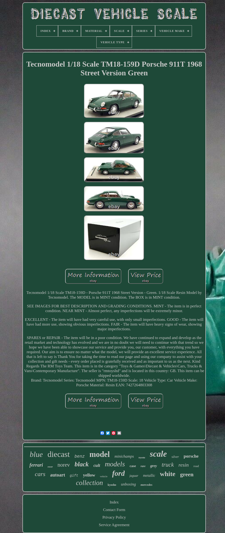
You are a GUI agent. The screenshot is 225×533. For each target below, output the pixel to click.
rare (143, 466)
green (187, 474)
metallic (149, 475)
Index (114, 502)
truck (168, 464)
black (82, 464)
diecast (58, 454)
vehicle (103, 476)
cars (40, 474)
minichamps (124, 456)
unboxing (128, 484)
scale (158, 454)
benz (80, 456)
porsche (191, 456)
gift (74, 476)
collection (89, 482)
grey (153, 466)
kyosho (112, 484)
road (196, 466)
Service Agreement (114, 525)
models (115, 464)
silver (175, 457)
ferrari (36, 465)
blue (36, 454)
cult (96, 465)
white (167, 473)
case (133, 466)
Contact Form (114, 509)
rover (50, 466)
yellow (89, 475)
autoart (57, 474)
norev (64, 465)
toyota (142, 457)
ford (118, 473)
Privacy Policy (114, 517)
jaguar (133, 475)
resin (183, 465)
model (99, 454)
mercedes (146, 484)
